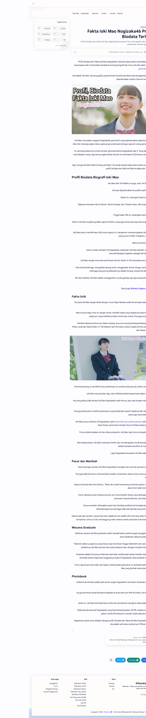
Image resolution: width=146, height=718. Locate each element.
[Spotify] (121, 695)
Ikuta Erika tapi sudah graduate (99, 422)
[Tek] (30, 39)
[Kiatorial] (15, 28)
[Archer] (75, 13)
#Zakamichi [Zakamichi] (126, 653)
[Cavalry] (83, 13)
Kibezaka (123, 3)
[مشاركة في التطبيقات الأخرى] (82, 660)
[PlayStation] (15, 34)
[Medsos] (15, 39)
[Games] (30, 28)
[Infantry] (91, 13)
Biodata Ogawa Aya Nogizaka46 (117, 288)
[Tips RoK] (47, 13)
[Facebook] (129, 695)
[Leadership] (56, 13)
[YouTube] (114, 695)
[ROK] (30, 34)
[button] (4, 3)
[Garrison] (66, 13)
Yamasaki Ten (126, 425)
